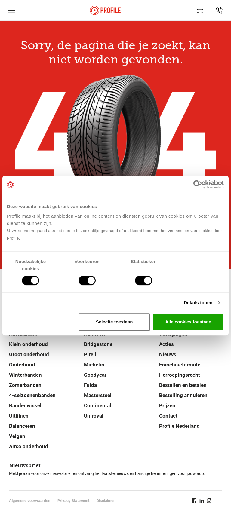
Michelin (94, 365)
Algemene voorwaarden (29, 500)
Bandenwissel (25, 405)
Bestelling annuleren (183, 395)
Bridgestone (98, 344)
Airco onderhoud (28, 446)
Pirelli (91, 354)
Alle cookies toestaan (188, 321)
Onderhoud (22, 365)
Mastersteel (98, 395)
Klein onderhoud (28, 344)
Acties (166, 344)
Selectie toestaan (114, 321)
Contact (168, 416)
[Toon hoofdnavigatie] (11, 10)
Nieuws (167, 354)
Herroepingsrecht (179, 375)
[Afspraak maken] (200, 10)
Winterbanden (25, 375)
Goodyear (95, 375)
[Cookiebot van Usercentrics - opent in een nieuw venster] (197, 184)
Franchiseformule (179, 365)
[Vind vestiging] (219, 10)
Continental (97, 405)
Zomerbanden (25, 385)
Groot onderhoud (29, 354)
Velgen (17, 436)
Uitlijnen (19, 416)
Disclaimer (106, 500)
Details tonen (198, 302)
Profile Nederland (179, 426)
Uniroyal (93, 416)
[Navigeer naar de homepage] (105, 10)
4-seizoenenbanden (32, 395)
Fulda (90, 385)
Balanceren (22, 426)
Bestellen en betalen (183, 385)
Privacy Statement (73, 500)
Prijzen (167, 405)
